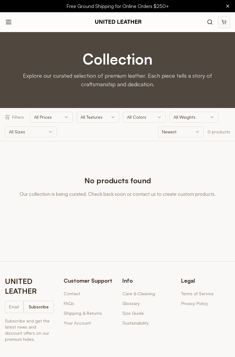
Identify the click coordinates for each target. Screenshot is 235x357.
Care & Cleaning (138, 293)
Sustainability (135, 322)
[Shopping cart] (224, 22)
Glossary (131, 303)
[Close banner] (227, 6)
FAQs (69, 303)
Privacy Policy (194, 303)
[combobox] (51, 117)
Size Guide (133, 313)
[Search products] (210, 22)
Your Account (77, 322)
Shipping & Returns (83, 313)
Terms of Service (197, 293)
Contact (72, 293)
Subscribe (39, 306)
